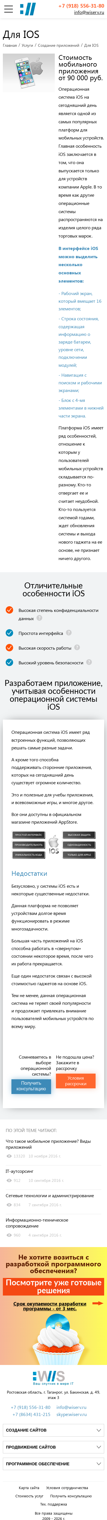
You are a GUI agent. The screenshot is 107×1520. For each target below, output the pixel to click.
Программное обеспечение (37, 1460)
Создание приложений (58, 41)
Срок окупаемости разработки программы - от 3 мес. (49, 1302)
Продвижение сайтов (31, 1443)
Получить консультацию (71, 1492)
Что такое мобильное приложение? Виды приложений (48, 1140)
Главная (10, 41)
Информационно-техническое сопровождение (37, 1219)
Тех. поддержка (53, 1500)
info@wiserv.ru (89, 12)
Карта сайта (29, 1484)
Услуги (27, 41)
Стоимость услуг (29, 1492)
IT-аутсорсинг (19, 1168)
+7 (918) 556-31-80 (81, 5)
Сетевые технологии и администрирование (50, 1192)
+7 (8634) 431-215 (31, 1411)
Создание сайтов (26, 1427)
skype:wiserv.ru (71, 1411)
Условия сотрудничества (67, 1484)
